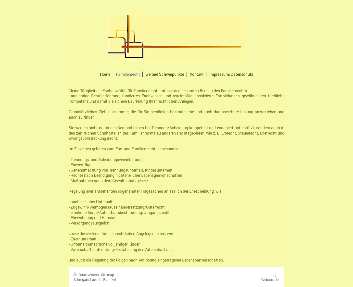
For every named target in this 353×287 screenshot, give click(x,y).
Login (275, 274)
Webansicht (270, 279)
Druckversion (87, 274)
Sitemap (107, 274)
